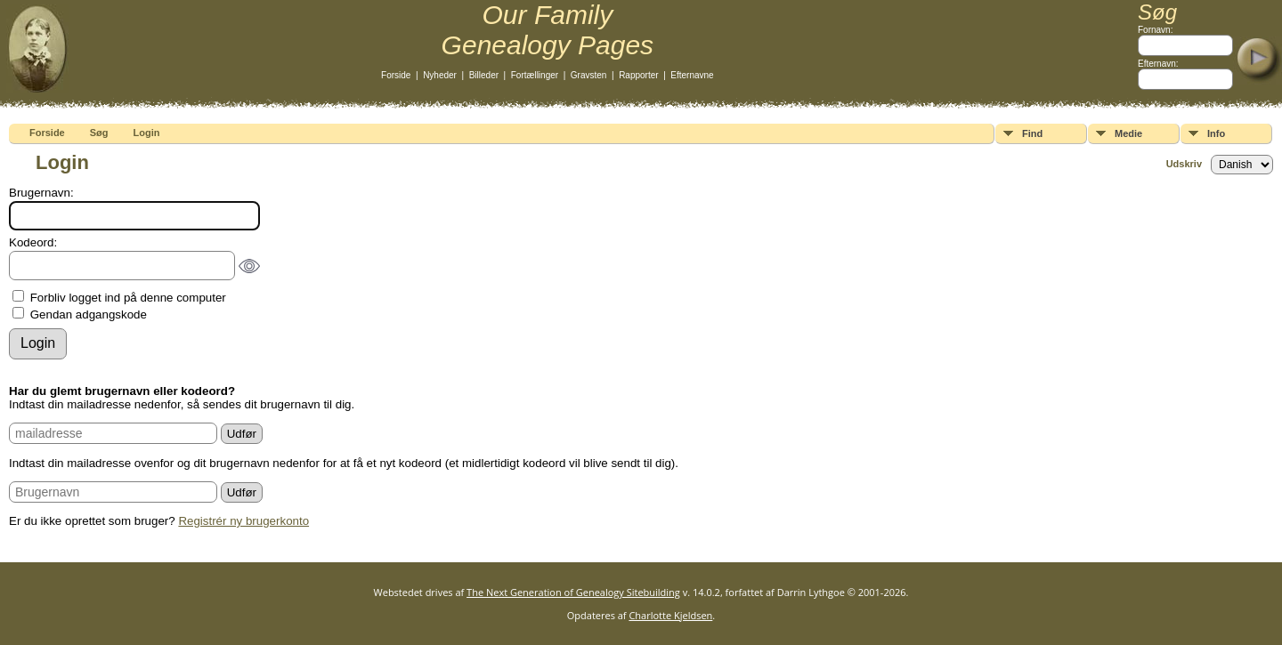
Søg (99, 132)
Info (1216, 133)
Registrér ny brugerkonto (243, 521)
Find (1032, 133)
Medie (1128, 133)
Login (147, 132)
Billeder (484, 75)
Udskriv (1184, 163)
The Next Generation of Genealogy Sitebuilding (573, 592)
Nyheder (440, 75)
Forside (395, 75)
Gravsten (589, 75)
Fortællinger (534, 75)
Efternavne (691, 75)
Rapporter (638, 75)
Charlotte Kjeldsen (670, 615)
